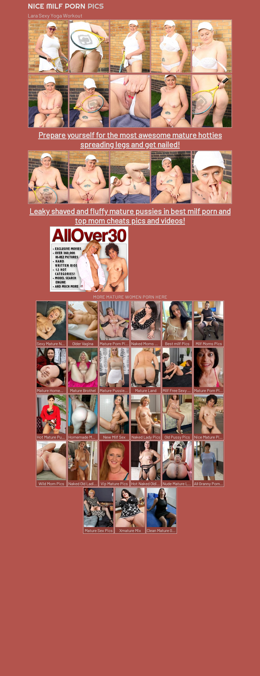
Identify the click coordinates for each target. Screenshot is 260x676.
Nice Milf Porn (66, 5)
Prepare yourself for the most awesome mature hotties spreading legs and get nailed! (130, 139)
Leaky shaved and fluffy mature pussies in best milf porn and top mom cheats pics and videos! (130, 215)
